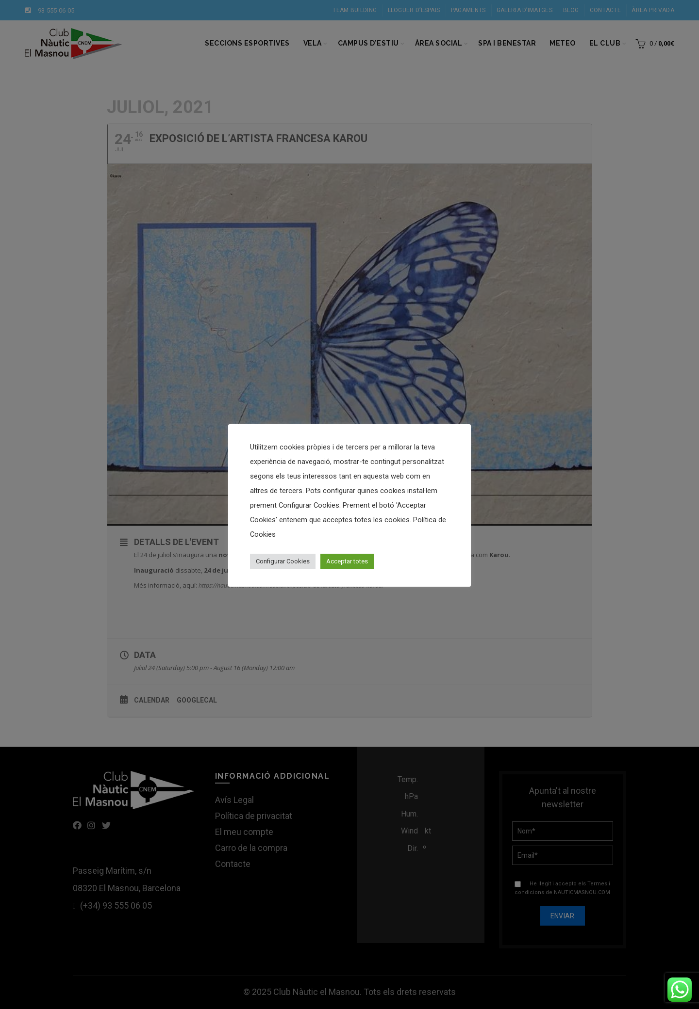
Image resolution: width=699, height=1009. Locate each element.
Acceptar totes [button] (347, 561)
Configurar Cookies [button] (283, 561)
